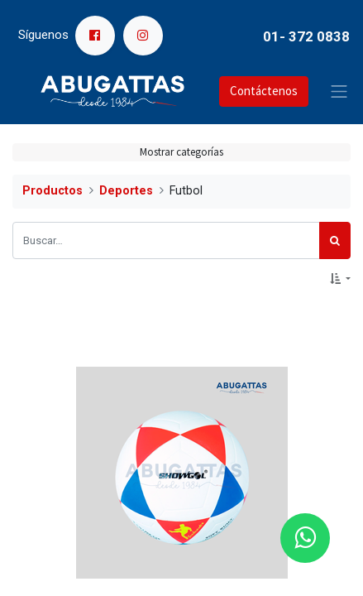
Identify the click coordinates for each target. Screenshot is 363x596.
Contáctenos (264, 91)
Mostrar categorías (181, 152)
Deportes (126, 191)
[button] (340, 279)
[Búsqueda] (335, 241)
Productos (52, 191)
